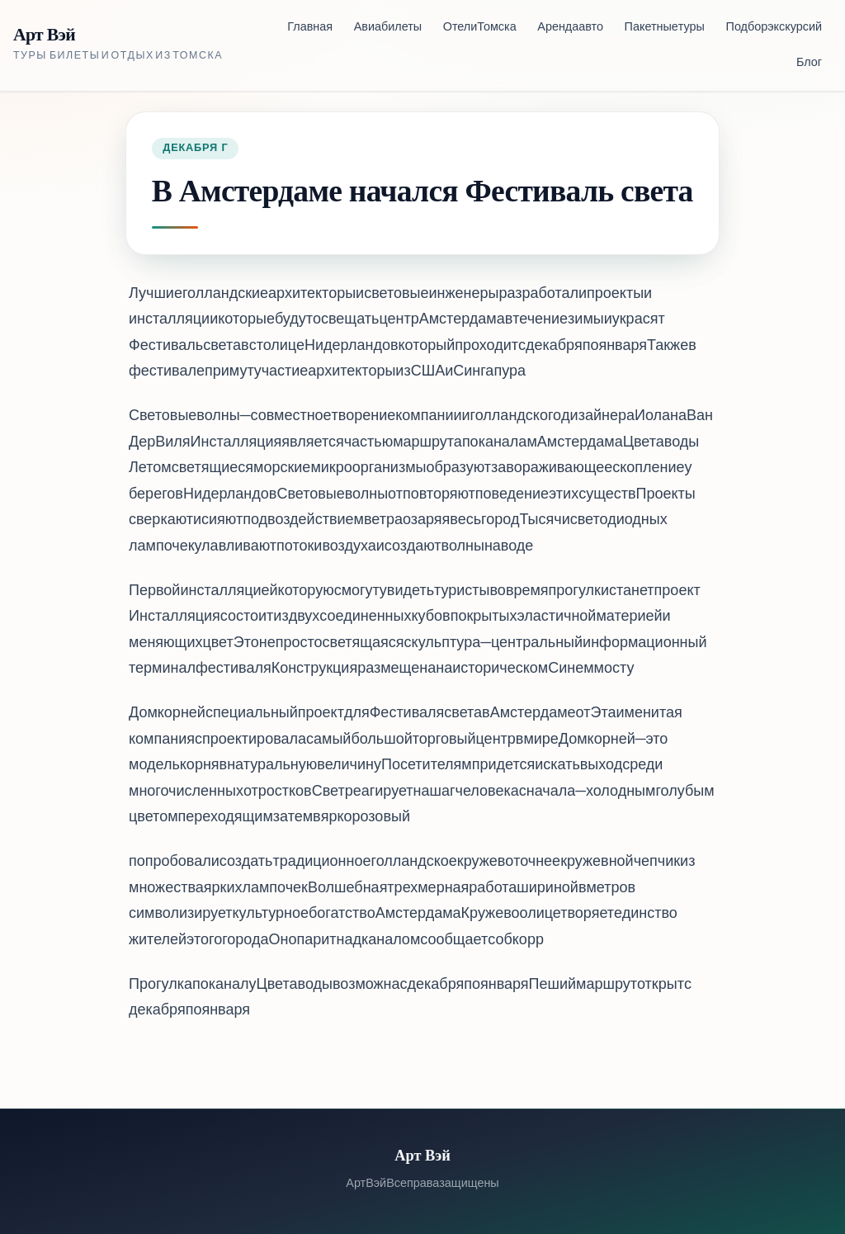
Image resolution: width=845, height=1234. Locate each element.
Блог (809, 63)
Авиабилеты (388, 27)
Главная (310, 27)
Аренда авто (570, 27)
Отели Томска (480, 27)
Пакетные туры (665, 27)
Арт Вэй (44, 35)
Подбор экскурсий (774, 27)
